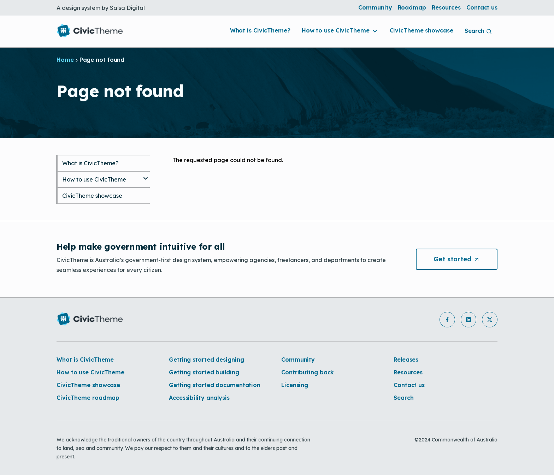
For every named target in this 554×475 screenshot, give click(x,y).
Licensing (294, 384)
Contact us (481, 7)
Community (375, 7)
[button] (447, 319)
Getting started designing (206, 359)
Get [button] (465, 259)
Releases (406, 359)
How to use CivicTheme (94, 179)
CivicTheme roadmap (88, 397)
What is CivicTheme (85, 359)
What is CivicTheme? (260, 30)
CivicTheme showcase (421, 30)
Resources (446, 7)
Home (65, 59)
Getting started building (204, 372)
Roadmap (412, 7)
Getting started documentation (214, 384)
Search (403, 397)
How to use (340, 30)
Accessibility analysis (199, 397)
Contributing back (307, 372)
